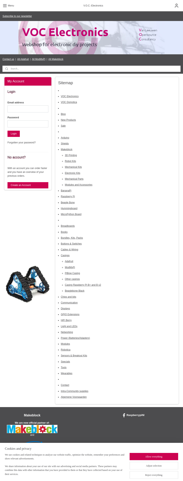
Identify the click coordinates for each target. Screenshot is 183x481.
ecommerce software (101, 473)
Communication (69, 302)
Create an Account (21, 185)
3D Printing (71, 155)
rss (88, 473)
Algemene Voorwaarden (74, 396)
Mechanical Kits (73, 167)
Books (64, 231)
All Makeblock (55, 59)
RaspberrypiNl (134, 415)
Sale (63, 125)
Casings (65, 255)
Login (14, 133)
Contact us (8, 59)
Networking (67, 332)
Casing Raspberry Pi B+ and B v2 (83, 285)
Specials (65, 361)
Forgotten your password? (21, 142)
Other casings (72, 279)
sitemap (81, 473)
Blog (63, 113)
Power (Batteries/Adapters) (75, 337)
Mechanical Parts (74, 178)
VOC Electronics (70, 96)
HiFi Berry (66, 320)
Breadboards (68, 226)
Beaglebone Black (75, 290)
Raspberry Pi (68, 196)
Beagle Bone (68, 202)
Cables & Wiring (69, 249)
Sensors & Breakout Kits (74, 355)
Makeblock (66, 149)
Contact (65, 385)
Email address (15, 102)
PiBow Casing (72, 273)
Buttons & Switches (71, 243)
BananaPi (66, 190)
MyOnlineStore (133, 473)
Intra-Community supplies (74, 391)
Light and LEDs (69, 326)
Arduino (65, 137)
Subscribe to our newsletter (17, 16)
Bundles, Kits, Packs (72, 237)
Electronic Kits (72, 172)
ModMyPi (70, 267)
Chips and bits (68, 296)
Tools (64, 367)
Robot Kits (70, 161)
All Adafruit (23, 59)
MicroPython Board (71, 214)
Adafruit (69, 261)
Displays (65, 308)
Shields (65, 143)
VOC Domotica (69, 102)
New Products (68, 119)
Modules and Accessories (78, 184)
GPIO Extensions (70, 314)
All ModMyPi (38, 59)
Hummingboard (69, 208)
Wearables (66, 373)
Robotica (65, 349)
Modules (65, 343)
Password (13, 117)
